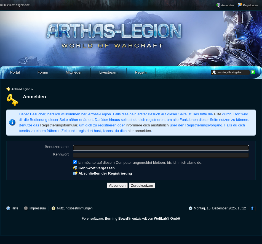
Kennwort (61, 154)
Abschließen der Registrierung (105, 173)
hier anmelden (139, 131)
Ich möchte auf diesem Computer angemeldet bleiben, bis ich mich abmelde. (137, 162)
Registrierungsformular (58, 125)
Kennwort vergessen (97, 168)
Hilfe (217, 114)
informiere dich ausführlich (147, 125)
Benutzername (57, 147)
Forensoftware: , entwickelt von (131, 218)
